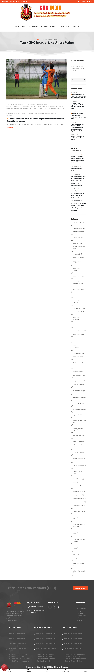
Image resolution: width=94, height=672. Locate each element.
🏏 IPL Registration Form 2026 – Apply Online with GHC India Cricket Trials (78, 96)
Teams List (44, 26)
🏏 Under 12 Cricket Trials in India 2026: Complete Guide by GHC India (78, 116)
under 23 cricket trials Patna (49, 113)
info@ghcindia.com (8, 1)
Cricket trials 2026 (77, 257)
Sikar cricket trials (77, 479)
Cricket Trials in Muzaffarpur (76, 318)
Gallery (52, 26)
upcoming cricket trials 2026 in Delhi (79, 525)
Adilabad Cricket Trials (78, 222)
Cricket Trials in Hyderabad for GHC (78, 282)
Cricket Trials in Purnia (78, 340)
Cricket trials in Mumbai (46, 659)
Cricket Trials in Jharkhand (76, 301)
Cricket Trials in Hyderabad (75, 659)
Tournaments (33, 26)
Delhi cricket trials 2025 (79, 366)
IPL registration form (78, 381)
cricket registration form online (79, 247)
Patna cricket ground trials (27, 111)
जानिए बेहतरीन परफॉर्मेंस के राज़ (79, 572)
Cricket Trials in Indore (78, 289)
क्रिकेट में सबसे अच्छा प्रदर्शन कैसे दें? (79, 564)
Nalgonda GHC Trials (78, 415)
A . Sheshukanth (75, 154)
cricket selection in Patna (38, 106)
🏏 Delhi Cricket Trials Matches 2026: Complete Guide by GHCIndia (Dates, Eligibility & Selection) (77, 127)
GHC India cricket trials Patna (25, 108)
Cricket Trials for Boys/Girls (77, 262)
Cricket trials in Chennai (74, 656)
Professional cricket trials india (79, 445)
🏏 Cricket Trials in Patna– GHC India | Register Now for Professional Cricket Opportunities (35, 119)
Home (17, 26)
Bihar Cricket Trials (11, 106)
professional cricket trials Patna (15, 113)
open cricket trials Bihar (40, 108)
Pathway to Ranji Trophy (79, 435)
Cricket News (76, 243)
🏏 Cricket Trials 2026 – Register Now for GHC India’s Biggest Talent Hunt (77, 158)
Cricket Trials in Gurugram (19, 659)
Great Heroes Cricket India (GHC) (31, 588)
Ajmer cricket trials (77, 228)
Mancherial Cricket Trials (79, 409)
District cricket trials (78, 371)
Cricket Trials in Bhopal (18, 654)
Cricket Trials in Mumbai (79, 312)
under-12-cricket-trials (79, 505)
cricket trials (76, 254)
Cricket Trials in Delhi (17, 656)
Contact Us (75, 26)
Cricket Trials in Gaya (78, 276)
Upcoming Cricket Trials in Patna (79, 547)
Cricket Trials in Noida (73, 661)
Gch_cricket (21, 102)
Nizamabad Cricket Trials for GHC (79, 421)
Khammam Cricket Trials (79, 397)
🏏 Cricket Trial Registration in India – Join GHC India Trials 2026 (78, 105)
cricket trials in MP (77, 308)
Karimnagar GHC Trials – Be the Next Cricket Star (79, 391)
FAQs (80, 620)
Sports (74, 482)
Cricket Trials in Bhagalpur (76, 269)
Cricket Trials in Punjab (78, 334)
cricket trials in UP (77, 353)
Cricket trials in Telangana (76, 346)
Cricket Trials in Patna (12, 104)
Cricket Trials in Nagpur (46, 661)
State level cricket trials (79, 486)
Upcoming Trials (63, 26)
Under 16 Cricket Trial (78, 502)
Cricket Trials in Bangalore (75, 654)
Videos (74, 554)
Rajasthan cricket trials (79, 452)
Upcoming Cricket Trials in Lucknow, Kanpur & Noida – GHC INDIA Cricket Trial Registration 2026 (78, 181)
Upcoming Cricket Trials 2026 (39, 104)
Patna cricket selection (41, 111)
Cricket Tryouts (76, 362)
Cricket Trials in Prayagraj (19, 661)
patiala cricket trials (78, 441)
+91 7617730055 (21, 1)
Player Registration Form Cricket (77, 168)
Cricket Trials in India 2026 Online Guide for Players (78, 138)
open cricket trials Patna (54, 108)
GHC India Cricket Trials (79, 375)
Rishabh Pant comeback (79, 465)
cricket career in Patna (23, 106)
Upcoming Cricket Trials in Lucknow (79, 540)
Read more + (10, 127)
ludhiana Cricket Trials (78, 403)
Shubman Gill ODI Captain (77, 472)
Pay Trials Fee (82, 1)
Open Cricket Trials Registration (78, 429)
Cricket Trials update (24, 104)
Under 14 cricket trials (78, 498)
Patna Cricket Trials (54, 111)
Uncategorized (77, 495)
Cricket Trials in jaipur (78, 295)
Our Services (82, 608)
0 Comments (9, 115)
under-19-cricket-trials (79, 511)
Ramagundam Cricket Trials (79, 459)
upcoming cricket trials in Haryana (79, 532)
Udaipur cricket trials (78, 491)
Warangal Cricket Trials (79, 558)
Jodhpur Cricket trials (78, 384)
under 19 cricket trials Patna (33, 113)
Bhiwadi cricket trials (78, 237)
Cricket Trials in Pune (78, 331)
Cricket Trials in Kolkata (46, 656)
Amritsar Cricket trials (78, 231)
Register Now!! (80, 588)
